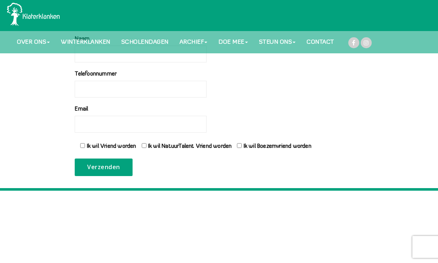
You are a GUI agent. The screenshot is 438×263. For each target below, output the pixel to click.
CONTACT (320, 42)
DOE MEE (233, 42)
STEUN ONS (277, 42)
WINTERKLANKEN (85, 42)
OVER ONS (33, 42)
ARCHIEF (193, 42)
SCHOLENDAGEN (144, 42)
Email (141, 120)
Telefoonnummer (141, 85)
